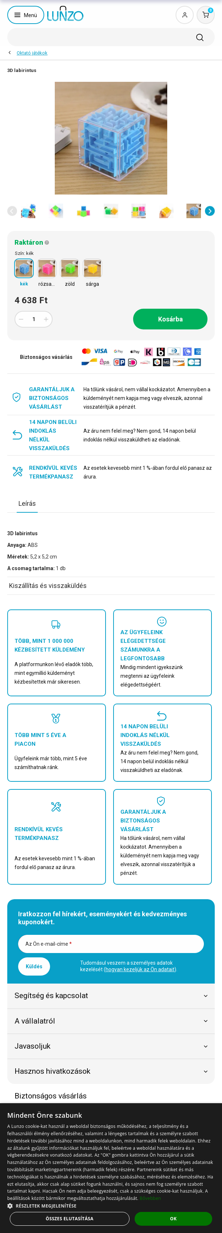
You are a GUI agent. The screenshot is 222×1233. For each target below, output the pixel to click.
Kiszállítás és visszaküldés (48, 585)
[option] (28, 211)
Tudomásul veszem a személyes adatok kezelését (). (128, 966)
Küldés (34, 966)
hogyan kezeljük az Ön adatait (140, 969)
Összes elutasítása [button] (70, 1219)
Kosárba (170, 319)
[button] (12, 211)
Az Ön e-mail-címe (48, 943)
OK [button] (173, 1219)
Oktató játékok (32, 53)
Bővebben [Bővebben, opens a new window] (150, 1198)
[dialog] (111, 1168)
